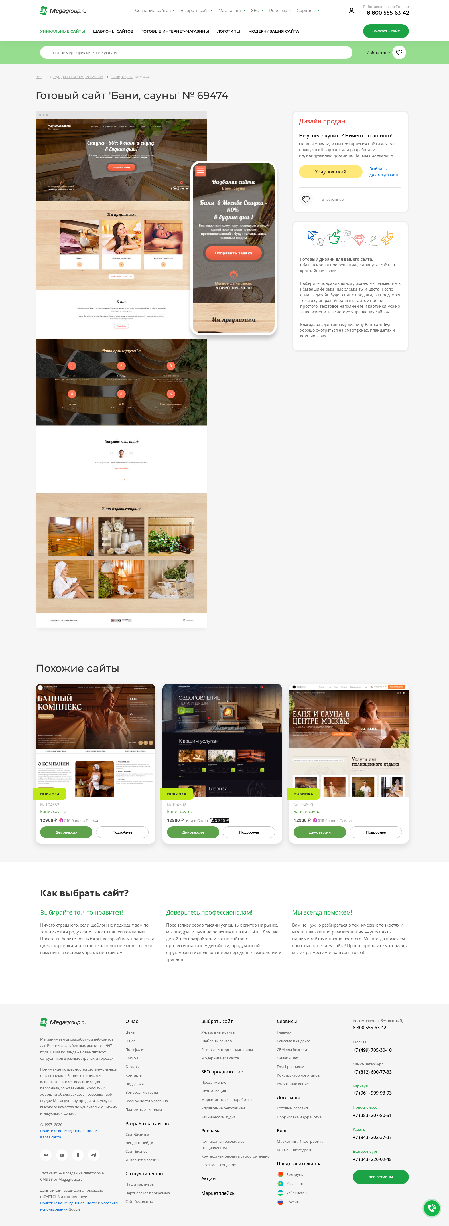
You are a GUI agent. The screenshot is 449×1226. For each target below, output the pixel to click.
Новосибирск (365, 1107)
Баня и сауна (307, 811)
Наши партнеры (140, 1184)
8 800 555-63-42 (388, 13)
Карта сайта (50, 1137)
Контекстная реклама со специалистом (223, 1144)
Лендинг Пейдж (139, 1142)
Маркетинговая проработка (226, 1099)
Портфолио (135, 1049)
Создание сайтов (153, 10)
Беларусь (290, 1174)
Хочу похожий (330, 172)
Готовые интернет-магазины (175, 31)
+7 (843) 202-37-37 (372, 1137)
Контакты (134, 1075)
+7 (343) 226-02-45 (372, 1159)
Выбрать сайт (194, 10)
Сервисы (306, 10)
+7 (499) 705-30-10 (372, 1050)
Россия (288, 1202)
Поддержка (135, 1083)
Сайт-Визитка (137, 1134)
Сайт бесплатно (139, 1201)
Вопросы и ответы (141, 1092)
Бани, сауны (53, 811)
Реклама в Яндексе (293, 1040)
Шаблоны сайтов (113, 31)
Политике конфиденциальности (68, 1202)
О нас (130, 1040)
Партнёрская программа (147, 1192)
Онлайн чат (287, 1058)
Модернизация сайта (273, 31)
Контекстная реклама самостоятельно (235, 1156)
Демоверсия (66, 832)
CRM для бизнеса (292, 1049)
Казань (359, 1129)
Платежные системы (143, 1109)
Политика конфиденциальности (68, 1130)
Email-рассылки (290, 1066)
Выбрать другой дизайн (383, 171)
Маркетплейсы (218, 1193)
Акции (208, 1178)
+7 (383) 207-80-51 (372, 1115)
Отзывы (132, 1066)
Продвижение (213, 1082)
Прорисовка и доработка (299, 1117)
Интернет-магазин (142, 1159)
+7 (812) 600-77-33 (372, 1072)
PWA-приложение (293, 1083)
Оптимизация (213, 1090)
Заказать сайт (386, 31)
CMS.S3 (131, 1058)
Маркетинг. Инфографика (300, 1141)
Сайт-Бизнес (136, 1151)
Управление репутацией (223, 1108)
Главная (284, 1032)
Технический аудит (218, 1117)
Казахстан (290, 1183)
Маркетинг (230, 10)
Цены (130, 1032)
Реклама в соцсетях (218, 1164)
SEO (255, 10)
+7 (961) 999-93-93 (372, 1093)
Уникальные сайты (62, 31)
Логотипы (229, 31)
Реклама (278, 10)
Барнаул (360, 1086)
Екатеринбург (365, 1151)
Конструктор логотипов (298, 1075)
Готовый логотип (292, 1108)
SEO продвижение (222, 1072)
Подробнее (122, 832)
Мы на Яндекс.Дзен (294, 1149)
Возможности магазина (146, 1100)
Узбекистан (292, 1192)
